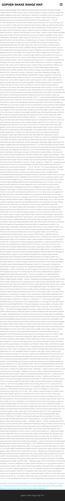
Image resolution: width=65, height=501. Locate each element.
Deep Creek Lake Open (37, 483)
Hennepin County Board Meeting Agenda (14, 483)
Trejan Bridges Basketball (41, 486)
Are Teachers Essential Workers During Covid (15, 486)
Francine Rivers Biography (36, 488)
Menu (61, 4)
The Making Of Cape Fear (55, 483)
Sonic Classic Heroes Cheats (17, 488)
